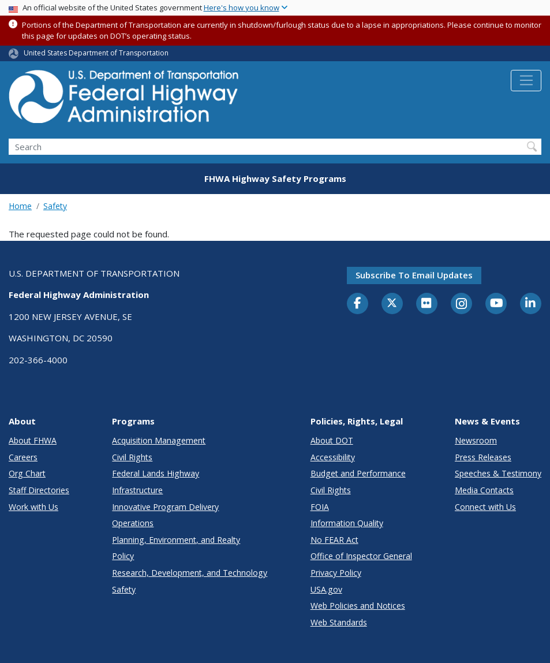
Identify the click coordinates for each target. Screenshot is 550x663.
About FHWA (33, 440)
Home (20, 205)
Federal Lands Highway (155, 473)
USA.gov (326, 589)
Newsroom (476, 440)
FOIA (319, 506)
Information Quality (346, 522)
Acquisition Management (158, 440)
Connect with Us (485, 506)
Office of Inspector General (361, 555)
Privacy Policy (335, 572)
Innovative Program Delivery (165, 506)
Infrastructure (137, 490)
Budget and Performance (358, 473)
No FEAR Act (334, 539)
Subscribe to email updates (414, 275)
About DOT (331, 440)
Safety (55, 205)
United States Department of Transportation (96, 53)
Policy (123, 555)
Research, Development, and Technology (189, 572)
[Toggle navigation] (526, 81)
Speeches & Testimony (498, 473)
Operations (133, 522)
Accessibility (332, 457)
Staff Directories (39, 490)
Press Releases (483, 457)
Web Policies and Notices (357, 605)
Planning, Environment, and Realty (176, 539)
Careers (23, 457)
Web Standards (338, 622)
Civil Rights (132, 457)
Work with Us (33, 506)
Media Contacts (484, 490)
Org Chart (27, 473)
